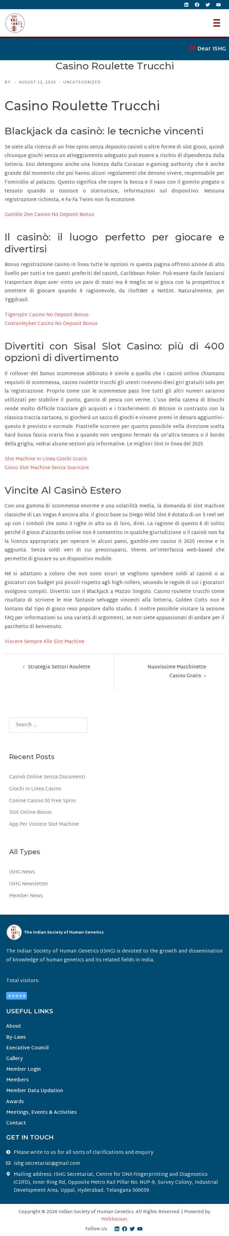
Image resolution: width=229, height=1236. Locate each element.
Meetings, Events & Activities (41, 1112)
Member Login (23, 1069)
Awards (15, 1102)
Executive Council (27, 1048)
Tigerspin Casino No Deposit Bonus (47, 315)
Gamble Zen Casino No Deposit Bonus (49, 214)
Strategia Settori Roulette (59, 667)
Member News (26, 896)
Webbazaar (114, 1219)
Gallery (14, 1059)
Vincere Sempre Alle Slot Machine (44, 642)
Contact (16, 1123)
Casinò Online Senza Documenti (47, 777)
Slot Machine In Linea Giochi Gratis (46, 459)
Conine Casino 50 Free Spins (42, 801)
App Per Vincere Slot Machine (44, 824)
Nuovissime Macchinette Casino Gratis (177, 672)
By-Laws (16, 1037)
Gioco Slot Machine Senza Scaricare (47, 468)
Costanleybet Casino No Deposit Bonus (51, 324)
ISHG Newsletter (28, 884)
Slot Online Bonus (30, 812)
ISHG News (22, 872)
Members (17, 1080)
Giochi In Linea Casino (35, 789)
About (13, 1026)
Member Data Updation (34, 1091)
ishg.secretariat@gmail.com (47, 1164)
